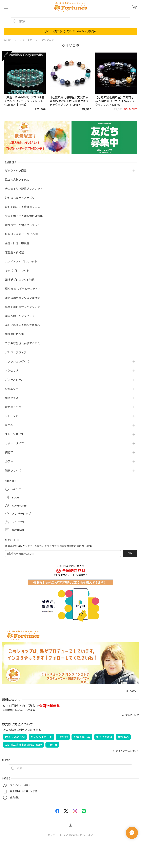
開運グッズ (12, 397)
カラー (9, 461)
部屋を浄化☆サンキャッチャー (24, 307)
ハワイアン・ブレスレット (21, 261)
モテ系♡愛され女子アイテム (22, 343)
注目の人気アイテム (17, 179)
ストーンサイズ (14, 434)
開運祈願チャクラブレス (20, 316)
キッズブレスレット (17, 270)
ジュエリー (11, 388)
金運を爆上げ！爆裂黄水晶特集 (24, 216)
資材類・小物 (13, 407)
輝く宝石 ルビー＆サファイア (23, 288)
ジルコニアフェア (15, 352)
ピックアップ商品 (15, 170)
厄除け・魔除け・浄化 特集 (21, 234)
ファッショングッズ (17, 361)
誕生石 (9, 425)
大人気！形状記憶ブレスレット (24, 188)
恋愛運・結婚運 (14, 252)
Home (7, 40)
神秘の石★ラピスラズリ (20, 197)
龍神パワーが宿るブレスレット (24, 225)
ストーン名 (11, 416)
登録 (129, 553)
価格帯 (9, 452)
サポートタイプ (14, 443)
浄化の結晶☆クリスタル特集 (22, 297)
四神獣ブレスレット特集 (20, 279)
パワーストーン (14, 379)
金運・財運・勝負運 (17, 243)
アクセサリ (11, 370)
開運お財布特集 (14, 334)
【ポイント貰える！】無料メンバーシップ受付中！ (70, 31)
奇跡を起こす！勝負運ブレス (22, 207)
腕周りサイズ (13, 470)
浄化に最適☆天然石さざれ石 (22, 325)
